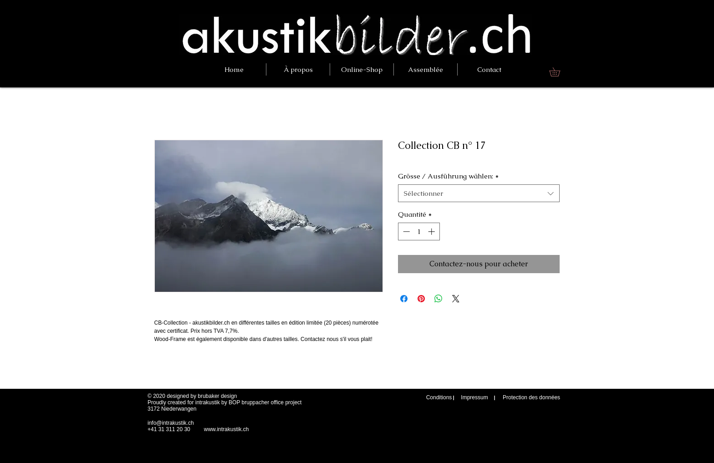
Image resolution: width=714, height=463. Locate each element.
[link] (559, 71)
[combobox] (479, 193)
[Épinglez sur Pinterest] (421, 298)
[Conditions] (439, 398)
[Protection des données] (531, 398)
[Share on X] (455, 298)
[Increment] (432, 231)
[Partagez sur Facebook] (403, 298)
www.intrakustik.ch (226, 429)
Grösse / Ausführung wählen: (448, 176)
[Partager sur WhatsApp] (438, 298)
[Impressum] (474, 398)
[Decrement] (405, 231)
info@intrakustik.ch (171, 423)
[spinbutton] (418, 231)
